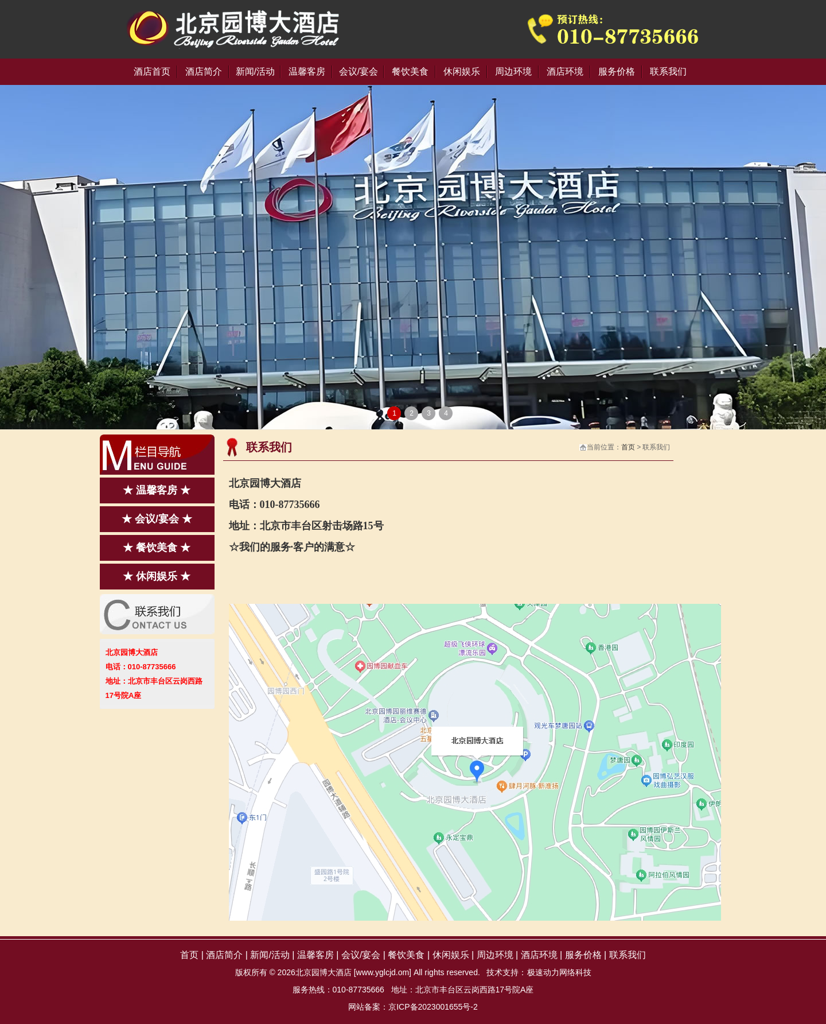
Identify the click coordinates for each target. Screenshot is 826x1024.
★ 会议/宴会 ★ (157, 519)
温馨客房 (307, 71)
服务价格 (616, 71)
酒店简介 (203, 71)
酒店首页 (152, 71)
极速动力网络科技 (559, 972)
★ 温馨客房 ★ (156, 490)
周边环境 (513, 71)
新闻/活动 (255, 71)
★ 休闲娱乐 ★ (156, 576)
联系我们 (668, 71)
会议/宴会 (358, 71)
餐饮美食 (410, 71)
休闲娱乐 (461, 71)
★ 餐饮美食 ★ (156, 547)
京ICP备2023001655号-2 (433, 1006)
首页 (628, 447)
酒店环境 (565, 71)
